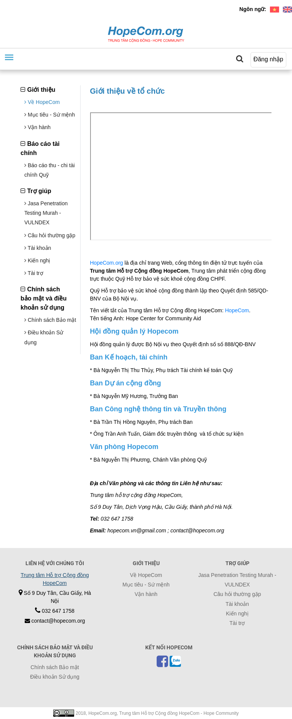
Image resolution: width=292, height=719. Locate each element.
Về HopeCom (42, 102)
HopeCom (237, 310)
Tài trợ (33, 273)
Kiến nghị (37, 260)
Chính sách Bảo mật (50, 320)
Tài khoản (37, 248)
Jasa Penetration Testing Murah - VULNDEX (46, 212)
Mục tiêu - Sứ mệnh (49, 115)
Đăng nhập (268, 59)
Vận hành (37, 127)
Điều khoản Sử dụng (54, 677)
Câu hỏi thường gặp (49, 235)
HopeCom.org (106, 263)
